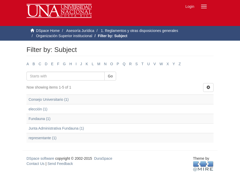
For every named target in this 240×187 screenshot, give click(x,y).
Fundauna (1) (39, 119)
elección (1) (38, 109)
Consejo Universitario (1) (49, 99)
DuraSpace (103, 158)
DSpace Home (48, 31)
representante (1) (42, 138)
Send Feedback (60, 164)
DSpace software (40, 158)
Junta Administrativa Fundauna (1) (56, 128)
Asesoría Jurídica (80, 31)
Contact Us (35, 164)
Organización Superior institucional (64, 36)
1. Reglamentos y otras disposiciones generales (139, 31)
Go (110, 76)
